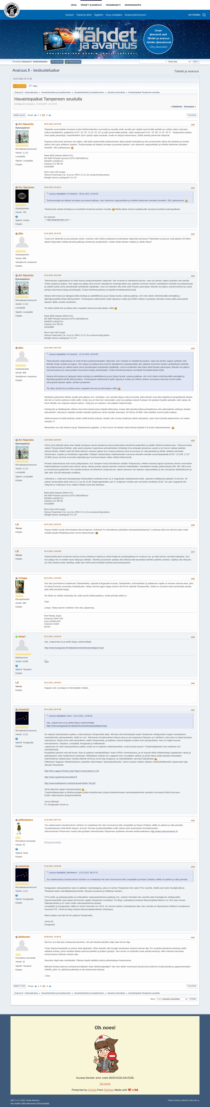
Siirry (152, 999)
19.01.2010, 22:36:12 (52, 187)
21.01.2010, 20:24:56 (52, 275)
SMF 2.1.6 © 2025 (17, 1100)
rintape (22, 578)
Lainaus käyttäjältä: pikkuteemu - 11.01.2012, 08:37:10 (73, 872)
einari (21, 636)
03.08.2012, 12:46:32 (52, 937)
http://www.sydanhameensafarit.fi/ (60, 777)
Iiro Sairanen (26, 187)
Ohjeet (170, 1100)
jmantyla (23, 709)
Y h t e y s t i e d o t (52, 842)
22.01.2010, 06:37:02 (52, 348)
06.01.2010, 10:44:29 (52, 124)
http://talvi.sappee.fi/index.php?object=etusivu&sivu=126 (71, 771)
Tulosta (192, 115)
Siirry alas (19, 115)
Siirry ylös (19, 986)
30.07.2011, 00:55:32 (52, 524)
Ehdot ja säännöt (181, 1100)
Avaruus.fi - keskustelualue (35, 70)
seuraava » (190, 106)
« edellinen (176, 106)
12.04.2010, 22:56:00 (52, 440)
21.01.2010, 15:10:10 (52, 233)
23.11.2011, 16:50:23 (52, 683)
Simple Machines (32, 1100)
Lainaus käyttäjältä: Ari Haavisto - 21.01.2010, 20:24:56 (73, 354)
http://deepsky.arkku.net (57, 220)
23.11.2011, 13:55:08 (52, 551)
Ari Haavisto (26, 124)
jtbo (20, 233)
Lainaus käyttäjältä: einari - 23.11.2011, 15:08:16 (70, 716)
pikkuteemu (25, 819)
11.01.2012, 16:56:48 (52, 866)
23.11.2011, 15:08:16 (52, 636)
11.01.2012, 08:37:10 (52, 820)
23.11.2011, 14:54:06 (52, 578)
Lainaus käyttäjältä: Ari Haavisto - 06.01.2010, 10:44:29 (73, 194)
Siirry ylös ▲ (195, 1100)
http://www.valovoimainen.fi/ (164, 831)
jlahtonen (24, 936)
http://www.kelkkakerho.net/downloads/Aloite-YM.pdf (69, 783)
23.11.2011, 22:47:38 (52, 709)
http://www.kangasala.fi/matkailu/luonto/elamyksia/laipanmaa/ (74, 648)
